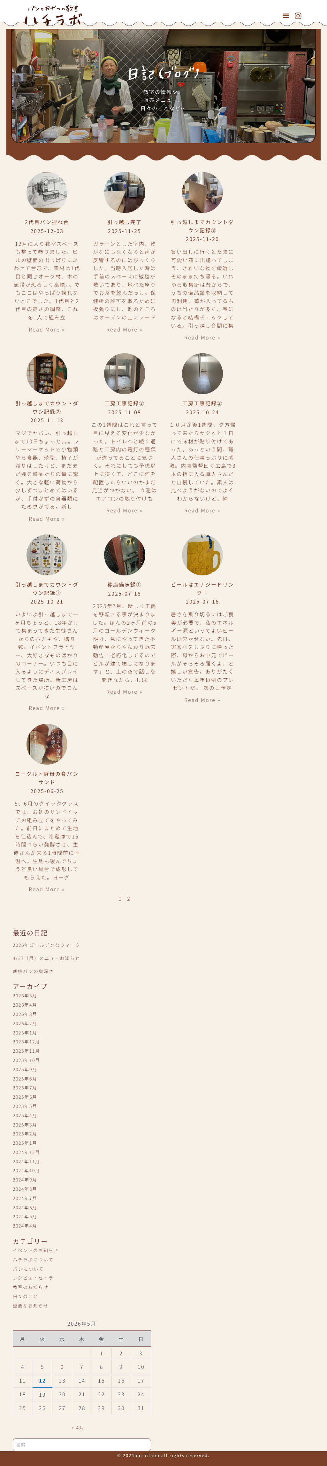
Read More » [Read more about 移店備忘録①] (124, 691)
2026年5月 (25, 995)
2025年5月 (25, 1106)
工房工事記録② (202, 403)
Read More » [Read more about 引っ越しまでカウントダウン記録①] (47, 708)
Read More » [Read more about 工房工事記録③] (124, 510)
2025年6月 (25, 1097)
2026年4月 (25, 1005)
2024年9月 (25, 1179)
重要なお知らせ (31, 1305)
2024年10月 (26, 1170)
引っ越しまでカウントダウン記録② (47, 407)
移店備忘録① (124, 584)
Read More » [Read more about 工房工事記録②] (202, 510)
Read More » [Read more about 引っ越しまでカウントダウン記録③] (202, 337)
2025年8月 (25, 1078)
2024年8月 (25, 1189)
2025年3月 (25, 1124)
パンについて (28, 1269)
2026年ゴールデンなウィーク (46, 945)
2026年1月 (25, 1032)
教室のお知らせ (31, 1287)
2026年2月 (25, 1023)
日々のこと (25, 1296)
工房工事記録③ (124, 403)
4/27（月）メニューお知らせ (46, 958)
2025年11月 (26, 1051)
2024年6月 (25, 1207)
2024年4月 (25, 1225)
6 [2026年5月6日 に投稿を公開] (62, 1366)
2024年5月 (25, 1216)
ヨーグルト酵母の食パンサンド (47, 778)
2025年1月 (25, 1143)
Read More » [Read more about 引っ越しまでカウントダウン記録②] (47, 518)
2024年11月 (26, 1161)
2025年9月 (25, 1069)
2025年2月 (25, 1133)
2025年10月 (26, 1060)
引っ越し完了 (124, 222)
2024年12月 (26, 1152)
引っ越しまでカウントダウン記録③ (202, 226)
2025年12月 (26, 1041)
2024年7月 (25, 1198)
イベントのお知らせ (36, 1250)
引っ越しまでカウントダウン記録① (47, 589)
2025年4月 (25, 1115)
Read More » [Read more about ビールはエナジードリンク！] (202, 700)
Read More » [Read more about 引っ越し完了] (124, 329)
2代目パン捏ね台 (47, 222)
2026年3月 (25, 1014)
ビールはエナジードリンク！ (202, 589)
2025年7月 (25, 1087)
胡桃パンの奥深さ (33, 971)
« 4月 (78, 1427)
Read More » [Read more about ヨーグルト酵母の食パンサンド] (47, 889)
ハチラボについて (33, 1259)
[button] (286, 15)
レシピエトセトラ (33, 1278)
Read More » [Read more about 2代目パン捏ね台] (47, 329)
